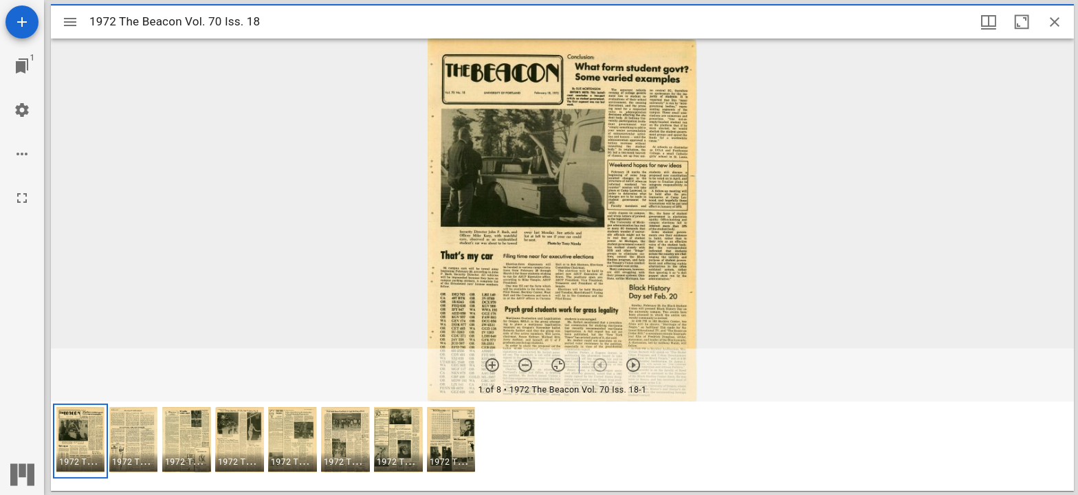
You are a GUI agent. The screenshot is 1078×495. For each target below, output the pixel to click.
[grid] (562, 446)
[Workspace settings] (22, 110)
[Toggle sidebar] (70, 22)
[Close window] (1054, 22)
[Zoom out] (525, 365)
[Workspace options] (22, 154)
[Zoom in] (492, 365)
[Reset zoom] (558, 365)
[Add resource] (22, 22)
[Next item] (633, 365)
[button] (80, 441)
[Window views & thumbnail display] (988, 22)
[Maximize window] (1021, 22)
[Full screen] (22, 198)
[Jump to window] (22, 66)
